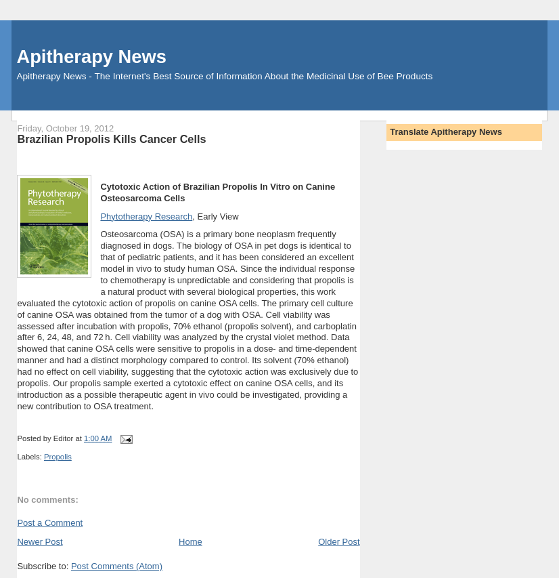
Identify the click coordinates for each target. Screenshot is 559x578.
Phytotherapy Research (146, 216)
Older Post (338, 542)
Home (190, 542)
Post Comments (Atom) (116, 566)
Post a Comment (50, 523)
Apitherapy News (91, 56)
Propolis (58, 457)
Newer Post (39, 542)
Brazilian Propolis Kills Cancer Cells (111, 139)
